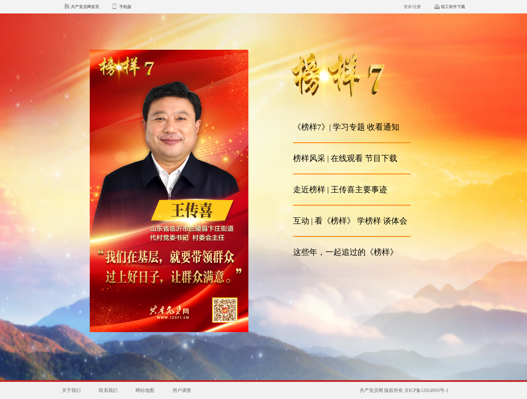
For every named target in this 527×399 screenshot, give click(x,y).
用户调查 (181, 390)
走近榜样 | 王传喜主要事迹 (340, 189)
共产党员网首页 (85, 6)
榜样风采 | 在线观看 (328, 158)
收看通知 (382, 127)
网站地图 (144, 390)
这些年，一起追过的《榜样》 (345, 252)
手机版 (125, 6)
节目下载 (381, 158)
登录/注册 (412, 6)
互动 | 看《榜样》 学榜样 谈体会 (350, 220)
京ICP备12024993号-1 (426, 390)
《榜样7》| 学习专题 (329, 127)
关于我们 (71, 390)
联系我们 (108, 390)
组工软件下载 (453, 6)
